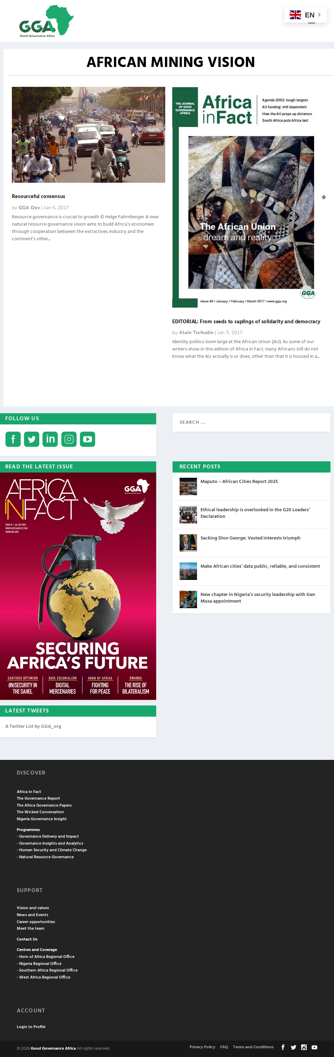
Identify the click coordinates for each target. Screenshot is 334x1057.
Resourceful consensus (38, 196)
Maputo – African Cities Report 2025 (239, 482)
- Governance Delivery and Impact (48, 836)
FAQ (224, 1047)
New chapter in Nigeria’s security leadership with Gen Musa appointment (258, 598)
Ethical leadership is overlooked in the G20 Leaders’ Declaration (255, 513)
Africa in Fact (29, 791)
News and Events (32, 915)
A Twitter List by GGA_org (33, 727)
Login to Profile (31, 1027)
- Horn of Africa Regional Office (45, 956)
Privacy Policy (202, 1047)
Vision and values (33, 908)
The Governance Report (38, 798)
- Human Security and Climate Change (52, 850)
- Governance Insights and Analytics (50, 843)
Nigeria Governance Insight (42, 819)
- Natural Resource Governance (45, 857)
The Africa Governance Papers (44, 805)
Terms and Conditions (253, 1047)
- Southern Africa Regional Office (47, 970)
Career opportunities (36, 922)
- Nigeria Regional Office (39, 963)
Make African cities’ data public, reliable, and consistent (260, 567)
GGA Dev (29, 207)
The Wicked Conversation (40, 812)
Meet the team (30, 928)
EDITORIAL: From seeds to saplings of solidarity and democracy (246, 322)
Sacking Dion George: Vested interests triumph (250, 538)
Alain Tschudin (196, 332)
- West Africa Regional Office (43, 977)
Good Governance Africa (53, 1048)
